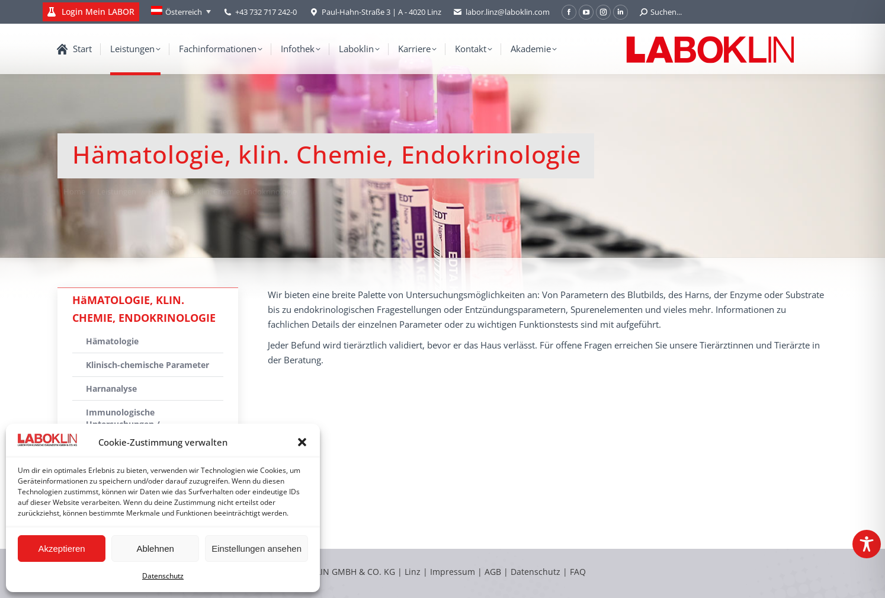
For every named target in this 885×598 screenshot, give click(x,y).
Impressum (452, 571)
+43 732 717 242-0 (266, 12)
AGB (494, 571)
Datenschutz (163, 576)
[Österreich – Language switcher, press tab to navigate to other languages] (181, 12)
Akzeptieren (61, 548)
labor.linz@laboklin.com (501, 12)
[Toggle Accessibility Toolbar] (866, 544)
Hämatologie (112, 341)
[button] (302, 442)
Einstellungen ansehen (256, 548)
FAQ (578, 571)
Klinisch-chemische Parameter (147, 364)
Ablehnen (155, 548)
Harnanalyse (111, 388)
